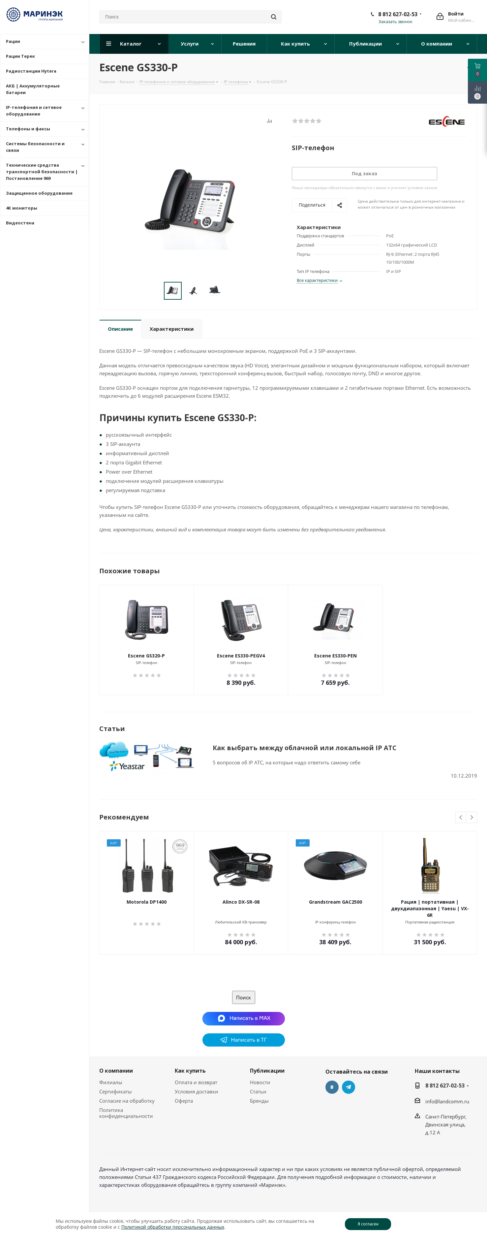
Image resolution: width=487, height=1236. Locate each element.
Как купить (190, 1070)
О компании (116, 1070)
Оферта (184, 1100)
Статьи (258, 1091)
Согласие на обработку (127, 1100)
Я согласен (368, 1224)
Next (471, 817)
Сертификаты (115, 1091)
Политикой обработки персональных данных (172, 1227)
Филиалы (110, 1082)
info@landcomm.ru (447, 1101)
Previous (461, 817)
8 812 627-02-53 (397, 14)
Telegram (348, 1087)
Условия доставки (196, 1091)
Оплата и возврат (196, 1082)
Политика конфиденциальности (126, 1113)
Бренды (259, 1100)
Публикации (267, 1070)
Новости (260, 1082)
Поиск (243, 997)
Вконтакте (332, 1087)
